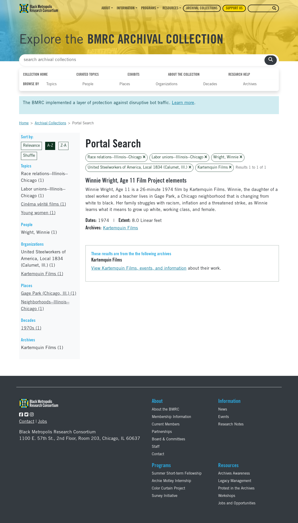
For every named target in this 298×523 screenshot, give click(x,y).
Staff (155, 447)
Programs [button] (148, 8)
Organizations (166, 84)
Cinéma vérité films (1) (43, 204)
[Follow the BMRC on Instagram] (32, 415)
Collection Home (35, 75)
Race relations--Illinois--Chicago (117, 157)
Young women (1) (38, 213)
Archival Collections (201, 8)
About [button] (106, 8)
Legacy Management (234, 481)
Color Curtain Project (168, 488)
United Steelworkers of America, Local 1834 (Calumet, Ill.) (139, 167)
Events (223, 417)
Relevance (31, 146)
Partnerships (162, 432)
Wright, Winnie (227, 157)
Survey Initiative (164, 496)
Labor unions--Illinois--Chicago (179, 157)
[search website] (274, 8)
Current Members (165, 424)
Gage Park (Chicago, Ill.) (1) (48, 294)
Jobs (42, 422)
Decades (210, 84)
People (87, 84)
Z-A (63, 146)
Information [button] (126, 8)
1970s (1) (31, 328)
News (222, 409)
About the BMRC (165, 409)
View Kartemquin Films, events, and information (138, 268)
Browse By (31, 84)
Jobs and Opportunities (236, 503)
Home (24, 123)
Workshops (226, 496)
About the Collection (184, 75)
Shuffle (29, 156)
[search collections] (270, 60)
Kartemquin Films (214, 167)
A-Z (50, 146)
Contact (26, 422)
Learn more (183, 103)
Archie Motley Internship (171, 481)
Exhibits (133, 75)
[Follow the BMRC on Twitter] (26, 415)
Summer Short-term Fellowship (177, 473)
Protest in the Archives (236, 488)
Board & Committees (168, 439)
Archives (250, 84)
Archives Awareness (234, 473)
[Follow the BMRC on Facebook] (21, 415)
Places (124, 84)
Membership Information (171, 417)
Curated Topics (87, 75)
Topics (51, 84)
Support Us (234, 8)
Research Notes (231, 424)
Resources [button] (170, 8)
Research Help (239, 75)
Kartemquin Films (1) (42, 274)
